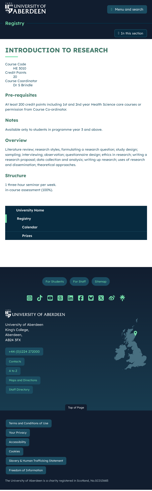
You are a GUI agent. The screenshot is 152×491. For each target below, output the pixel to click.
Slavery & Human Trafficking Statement (36, 462)
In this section (131, 34)
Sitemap (101, 282)
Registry (15, 23)
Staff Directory (19, 391)
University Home (30, 211)
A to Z (13, 372)
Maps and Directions (23, 381)
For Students (53, 282)
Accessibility (17, 443)
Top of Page (76, 408)
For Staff (79, 282)
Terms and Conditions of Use (28, 424)
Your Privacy (17, 434)
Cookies (14, 452)
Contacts (15, 362)
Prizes (27, 236)
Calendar (29, 228)
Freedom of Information (26, 471)
